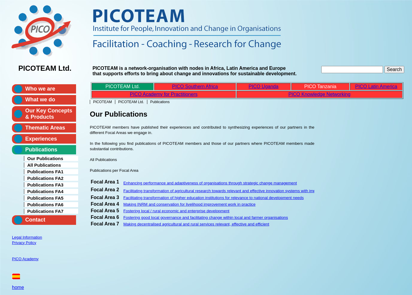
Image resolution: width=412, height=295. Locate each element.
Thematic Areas (45, 128)
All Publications (44, 165)
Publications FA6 (45, 204)
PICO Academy (25, 259)
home (18, 287)
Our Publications (45, 158)
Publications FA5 (45, 198)
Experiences (41, 139)
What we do (40, 100)
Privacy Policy (24, 242)
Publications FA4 (45, 191)
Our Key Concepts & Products (48, 114)
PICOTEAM (102, 102)
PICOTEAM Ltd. (131, 102)
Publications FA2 (45, 178)
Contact (35, 220)
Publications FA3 (45, 184)
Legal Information (27, 237)
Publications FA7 (45, 211)
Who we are (40, 89)
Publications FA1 (45, 171)
